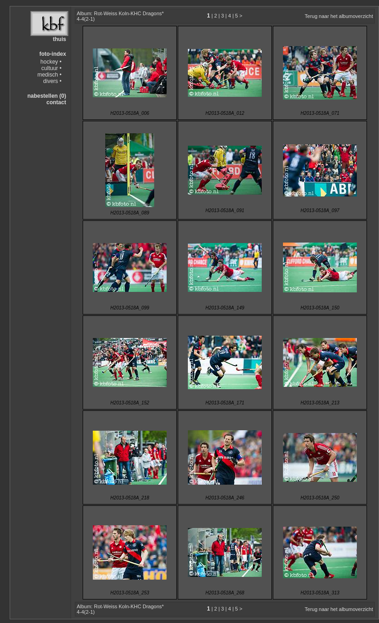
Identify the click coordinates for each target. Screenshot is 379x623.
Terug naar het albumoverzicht (339, 16)
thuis (59, 39)
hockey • (51, 62)
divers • (52, 81)
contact (56, 102)
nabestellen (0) (46, 96)
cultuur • (52, 68)
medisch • (49, 74)
